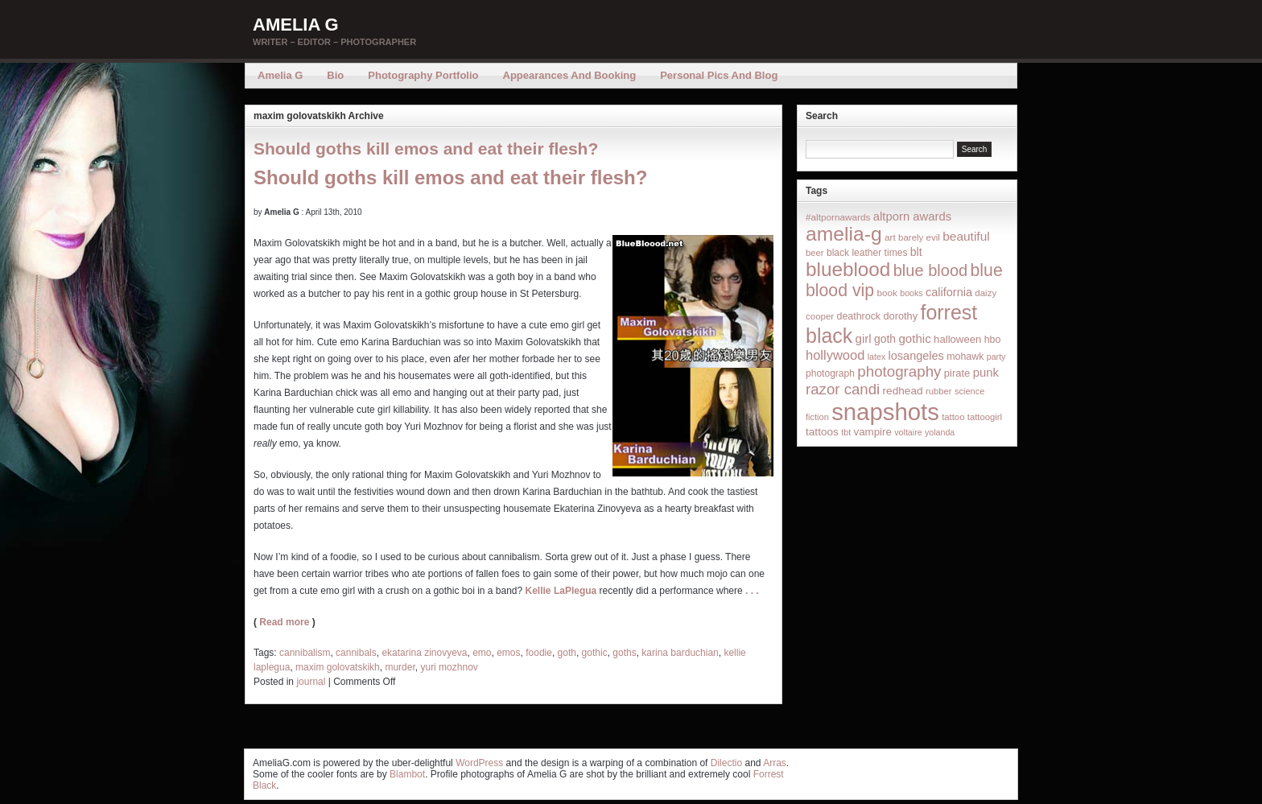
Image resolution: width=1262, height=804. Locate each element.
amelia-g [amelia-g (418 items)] (844, 234)
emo (481, 652)
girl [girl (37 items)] (864, 338)
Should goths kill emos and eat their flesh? (426, 148)
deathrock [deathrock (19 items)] (859, 316)
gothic (595, 652)
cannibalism (304, 652)
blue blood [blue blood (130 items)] (930, 270)
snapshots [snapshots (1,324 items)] (885, 411)
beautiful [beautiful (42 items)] (966, 236)
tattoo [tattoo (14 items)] (953, 417)
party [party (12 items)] (996, 356)
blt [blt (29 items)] (916, 251)
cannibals (356, 652)
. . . (752, 590)
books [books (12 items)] (911, 293)
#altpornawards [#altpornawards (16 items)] (838, 217)
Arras (774, 763)
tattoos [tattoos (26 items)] (822, 432)
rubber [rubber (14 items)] (939, 391)
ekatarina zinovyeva (424, 652)
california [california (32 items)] (949, 292)
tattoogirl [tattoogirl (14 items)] (984, 417)
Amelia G (296, 24)
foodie (539, 652)
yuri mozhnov (448, 667)
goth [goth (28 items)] (885, 338)
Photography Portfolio (423, 75)
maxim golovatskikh (337, 667)
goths (624, 652)
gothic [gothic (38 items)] (914, 338)
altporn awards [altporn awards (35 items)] (912, 216)
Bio (335, 75)
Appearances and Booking (570, 75)
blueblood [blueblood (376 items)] (848, 269)
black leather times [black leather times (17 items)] (867, 252)
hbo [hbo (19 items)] (992, 339)
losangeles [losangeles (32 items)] (916, 355)
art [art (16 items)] (890, 237)
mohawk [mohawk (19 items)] (965, 356)
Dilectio (726, 763)
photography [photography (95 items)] (899, 371)
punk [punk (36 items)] (986, 372)
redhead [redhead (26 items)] (903, 391)
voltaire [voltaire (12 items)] (908, 432)
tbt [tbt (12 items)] (846, 432)
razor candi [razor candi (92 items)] (843, 389)
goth (567, 652)
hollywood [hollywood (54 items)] (835, 355)
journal (310, 681)
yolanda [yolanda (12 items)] (940, 432)
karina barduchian (679, 652)
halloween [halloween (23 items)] (957, 339)
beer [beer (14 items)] (815, 253)
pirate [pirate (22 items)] (957, 373)
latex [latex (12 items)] (877, 356)
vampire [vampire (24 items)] (872, 432)
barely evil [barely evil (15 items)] (919, 237)
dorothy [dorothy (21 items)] (900, 316)
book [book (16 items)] (886, 292)
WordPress (479, 763)
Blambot (407, 774)
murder (399, 667)
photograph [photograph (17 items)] (830, 373)
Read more (284, 622)
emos (508, 652)
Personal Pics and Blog (718, 75)
